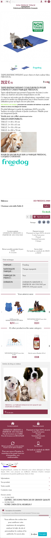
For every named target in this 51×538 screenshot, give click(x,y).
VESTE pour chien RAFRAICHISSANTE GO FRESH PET (14, 320)
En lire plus (9, 412)
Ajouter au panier (41, 217)
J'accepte (42, 534)
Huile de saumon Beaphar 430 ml (36, 353)
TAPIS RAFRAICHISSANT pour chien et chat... (36, 319)
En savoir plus (19, 534)
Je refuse (34, 534)
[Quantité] (28, 217)
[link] (39, 222)
